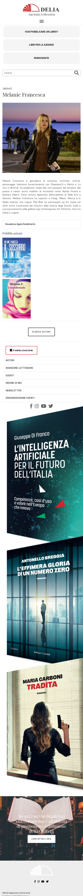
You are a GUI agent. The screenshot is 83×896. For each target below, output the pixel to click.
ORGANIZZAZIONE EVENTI (20, 398)
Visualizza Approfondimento (20, 224)
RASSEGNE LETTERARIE (19, 368)
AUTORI (10, 360)
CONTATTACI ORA (41, 839)
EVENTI (10, 375)
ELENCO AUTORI (41, 332)
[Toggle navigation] (41, 21)
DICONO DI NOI (14, 383)
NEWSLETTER (13, 390)
